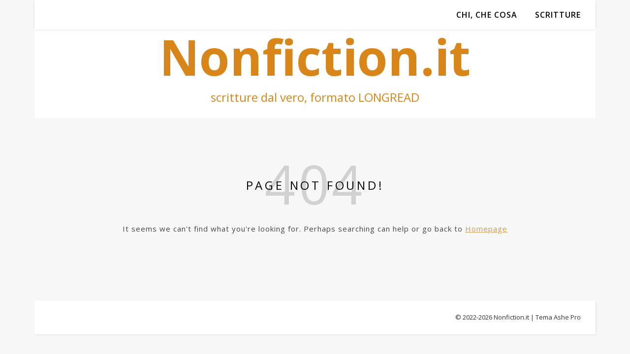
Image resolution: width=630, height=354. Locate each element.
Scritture (558, 14)
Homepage (486, 229)
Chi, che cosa (486, 14)
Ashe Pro (567, 317)
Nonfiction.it (511, 317)
